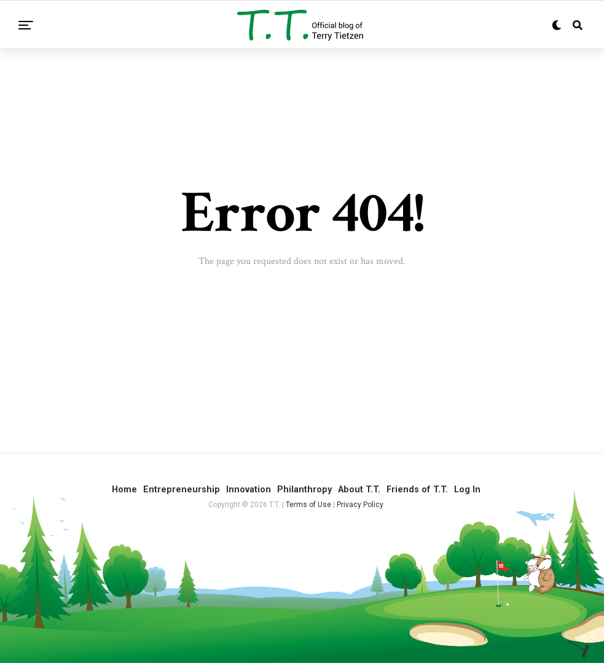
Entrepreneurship (181, 489)
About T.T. (359, 489)
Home (124, 489)
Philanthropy (304, 489)
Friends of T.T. (417, 489)
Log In (467, 489)
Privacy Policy (360, 504)
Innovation (248, 489)
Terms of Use (308, 504)
